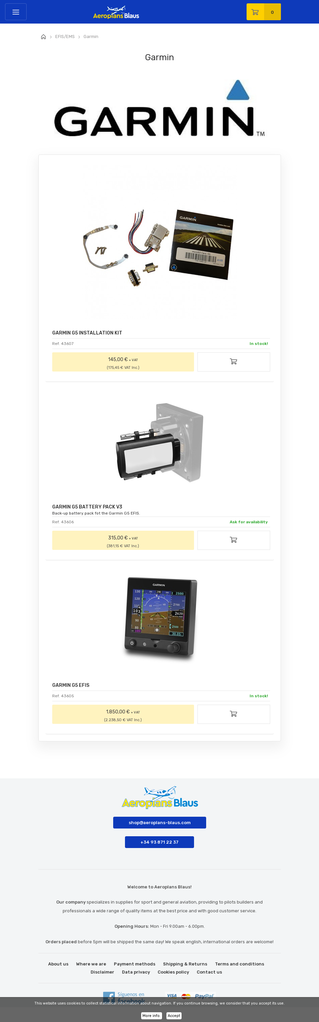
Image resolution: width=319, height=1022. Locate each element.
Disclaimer (102, 972)
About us (58, 963)
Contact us (209, 972)
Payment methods (134, 963)
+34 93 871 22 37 (159, 842)
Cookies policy (173, 972)
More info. (151, 1016)
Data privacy (136, 972)
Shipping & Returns (185, 963)
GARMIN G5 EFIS (70, 685)
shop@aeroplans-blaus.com (160, 822)
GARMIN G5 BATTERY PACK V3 (87, 507)
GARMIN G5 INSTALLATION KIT (87, 333)
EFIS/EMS (65, 36)
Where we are (91, 963)
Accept (174, 1016)
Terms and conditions (239, 963)
